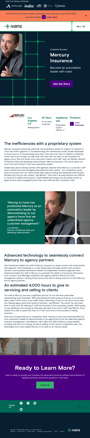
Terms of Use (21, 431)
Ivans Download (77, 123)
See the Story (61, 83)
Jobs (56, 431)
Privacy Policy (31, 431)
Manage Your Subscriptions (45, 431)
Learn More (49, 17)
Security (62, 431)
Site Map (12, 431)
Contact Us (45, 385)
